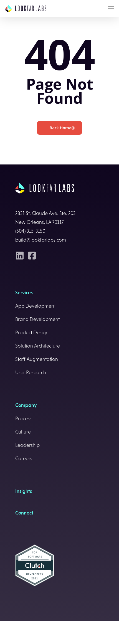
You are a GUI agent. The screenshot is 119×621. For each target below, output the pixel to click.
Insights (23, 491)
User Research (30, 372)
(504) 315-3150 (30, 231)
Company (26, 405)
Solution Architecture (37, 346)
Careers (23, 458)
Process (23, 418)
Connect (24, 513)
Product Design (32, 332)
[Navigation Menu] (111, 8)
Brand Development (37, 319)
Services (24, 292)
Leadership (27, 445)
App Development (35, 306)
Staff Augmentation (36, 359)
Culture (23, 432)
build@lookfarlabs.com (40, 240)
